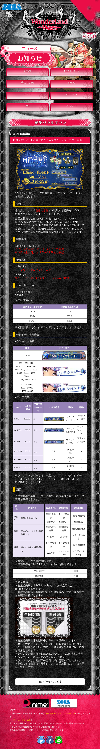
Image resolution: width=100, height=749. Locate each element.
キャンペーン (71, 94)
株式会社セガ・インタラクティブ (60, 713)
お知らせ (71, 82)
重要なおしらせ (27, 82)
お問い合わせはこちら (21, 720)
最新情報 (27, 71)
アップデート (71, 106)
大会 (27, 106)
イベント (27, 94)
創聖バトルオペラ (71, 71)
